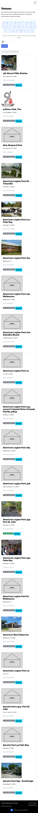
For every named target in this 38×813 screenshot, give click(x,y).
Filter (4, 46)
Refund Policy (32, 805)
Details (18, 85)
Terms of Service (6, 806)
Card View (14, 52)
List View (5, 52)
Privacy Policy (32, 803)
